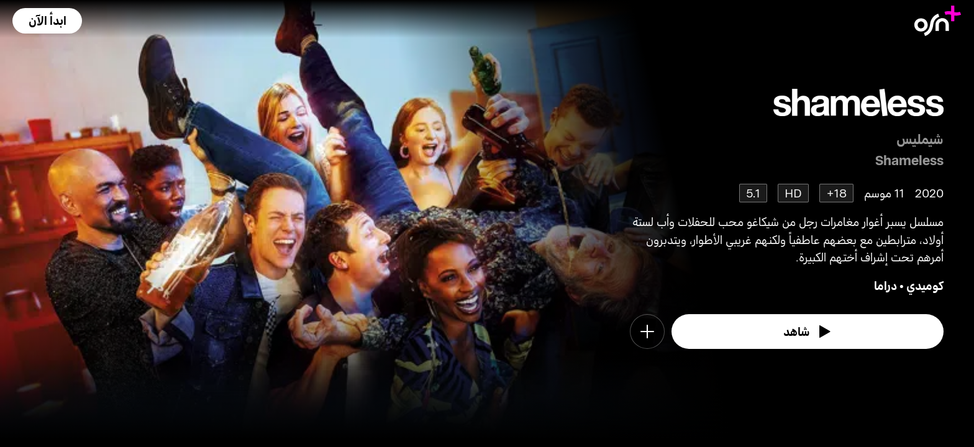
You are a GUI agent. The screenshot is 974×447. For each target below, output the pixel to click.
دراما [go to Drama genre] (885, 285)
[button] (47, 21)
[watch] (807, 331)
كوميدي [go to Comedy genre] (925, 285)
